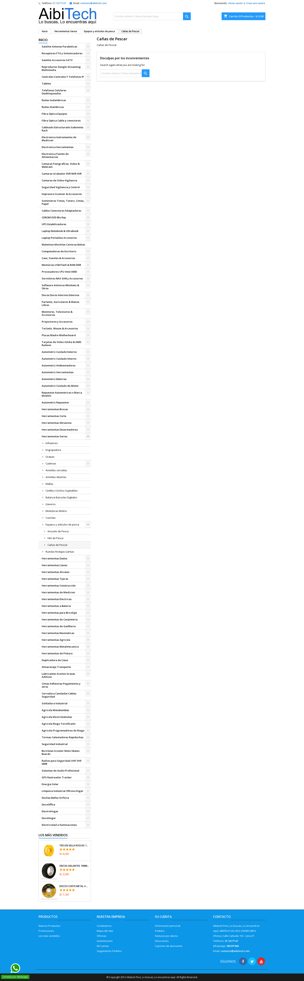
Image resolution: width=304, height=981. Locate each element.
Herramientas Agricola (56, 640)
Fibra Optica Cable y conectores (61, 120)
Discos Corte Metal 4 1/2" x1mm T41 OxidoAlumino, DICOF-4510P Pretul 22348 (74, 886)
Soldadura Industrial (54, 703)
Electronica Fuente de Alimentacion (55, 155)
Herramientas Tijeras (55, 579)
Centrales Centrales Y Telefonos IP (63, 76)
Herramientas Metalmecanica (60, 646)
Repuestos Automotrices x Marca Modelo (62, 394)
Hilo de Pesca (55, 538)
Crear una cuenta (255, 3)
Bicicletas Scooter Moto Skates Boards (60, 752)
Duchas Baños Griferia (55, 797)
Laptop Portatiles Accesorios (59, 237)
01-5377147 (59, 3)
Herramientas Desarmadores (60, 429)
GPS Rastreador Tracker (57, 777)
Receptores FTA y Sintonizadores (62, 53)
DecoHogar (49, 818)
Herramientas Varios (54, 436)
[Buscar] (152, 16)
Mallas (49, 484)
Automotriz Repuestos (55, 402)
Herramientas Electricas (57, 599)
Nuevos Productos (49, 926)
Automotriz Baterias (54, 379)
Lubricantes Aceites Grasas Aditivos (58, 675)
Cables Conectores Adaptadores (61, 210)
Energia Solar (50, 784)
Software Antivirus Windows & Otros (60, 286)
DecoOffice (48, 804)
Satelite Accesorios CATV (57, 60)
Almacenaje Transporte (56, 667)
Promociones (46, 931)
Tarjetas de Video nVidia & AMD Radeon (61, 343)
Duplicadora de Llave (55, 660)
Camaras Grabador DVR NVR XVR (62, 173)
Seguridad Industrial (55, 744)
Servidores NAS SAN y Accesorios (62, 278)
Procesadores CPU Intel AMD (59, 271)
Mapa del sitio (105, 931)
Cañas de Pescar (57, 545)
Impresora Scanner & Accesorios (62, 194)
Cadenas (51, 463)
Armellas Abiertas (56, 477)
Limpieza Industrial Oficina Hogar (62, 791)
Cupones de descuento (168, 946)
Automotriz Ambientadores (58, 365)
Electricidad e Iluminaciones (59, 825)
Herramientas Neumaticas (58, 633)
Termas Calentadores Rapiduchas (62, 737)
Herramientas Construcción (59, 585)
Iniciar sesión (235, 3)
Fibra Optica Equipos (54, 113)
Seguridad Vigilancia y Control (61, 187)
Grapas (50, 456)
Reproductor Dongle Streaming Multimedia (61, 68)
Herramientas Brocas (55, 409)
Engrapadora (53, 450)
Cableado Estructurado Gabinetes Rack (62, 129)
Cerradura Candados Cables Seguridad (59, 695)
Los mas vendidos (49, 936)
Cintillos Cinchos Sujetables (62, 490)
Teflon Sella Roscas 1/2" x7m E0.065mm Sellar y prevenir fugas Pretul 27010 (74, 845)
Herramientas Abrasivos (57, 423)
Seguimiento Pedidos (109, 951)
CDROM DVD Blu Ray (54, 217)
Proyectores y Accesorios (57, 321)
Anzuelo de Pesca (58, 531)
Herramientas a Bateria (56, 606)
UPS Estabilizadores (54, 224)
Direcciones (162, 941)
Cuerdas (51, 517)
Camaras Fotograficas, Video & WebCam (61, 165)
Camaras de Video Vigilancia (59, 180)
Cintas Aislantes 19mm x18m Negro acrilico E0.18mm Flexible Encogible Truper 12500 (74, 866)
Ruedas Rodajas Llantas (60, 551)
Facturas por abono (166, 936)
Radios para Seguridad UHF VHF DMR (62, 762)
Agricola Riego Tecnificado (58, 723)
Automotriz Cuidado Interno (59, 358)
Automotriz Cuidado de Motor (60, 386)
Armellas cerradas (56, 470)
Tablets (46, 83)
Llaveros (51, 504)
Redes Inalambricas (54, 100)
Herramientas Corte (54, 416)
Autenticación (105, 941)
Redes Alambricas (53, 107)
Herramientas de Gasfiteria (59, 626)
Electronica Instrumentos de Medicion (59, 138)
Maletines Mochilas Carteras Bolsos (63, 244)
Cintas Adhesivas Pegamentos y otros (61, 685)
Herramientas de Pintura (57, 653)
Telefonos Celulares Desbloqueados (54, 92)
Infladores (52, 443)
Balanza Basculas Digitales (61, 497)
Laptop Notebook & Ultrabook (60, 231)
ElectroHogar (50, 811)
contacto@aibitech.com (93, 3)
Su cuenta (163, 917)
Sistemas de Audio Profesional (60, 770)
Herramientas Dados (54, 558)
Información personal (167, 926)
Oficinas (101, 936)
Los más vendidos (53, 835)
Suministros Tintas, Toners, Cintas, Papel (63, 202)
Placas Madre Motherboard (59, 335)
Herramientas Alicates (55, 572)
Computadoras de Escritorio (59, 251)
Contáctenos (104, 926)
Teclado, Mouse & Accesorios (60, 328)
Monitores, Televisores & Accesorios (57, 313)
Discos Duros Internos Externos (60, 295)
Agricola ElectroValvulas (57, 717)
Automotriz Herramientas (57, 372)
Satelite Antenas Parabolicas (59, 46)
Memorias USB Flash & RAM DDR (61, 265)
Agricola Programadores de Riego (63, 730)
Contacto (222, 917)
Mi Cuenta (103, 946)
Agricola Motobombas (55, 710)
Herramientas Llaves (54, 565)
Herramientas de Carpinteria (60, 619)
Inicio (43, 40)
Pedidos (160, 931)
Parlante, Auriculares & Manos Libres (60, 303)
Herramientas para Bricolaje (59, 612)
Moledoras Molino (56, 511)
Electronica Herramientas (57, 147)
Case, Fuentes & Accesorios (58, 258)
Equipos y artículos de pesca (62, 524)
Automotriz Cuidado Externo (59, 352)
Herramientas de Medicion (58, 592)
